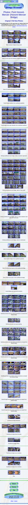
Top (14, 490)
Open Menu (1, 1)
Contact (15, 501)
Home (14, 487)
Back (14, 483)
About (12, 501)
